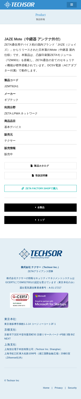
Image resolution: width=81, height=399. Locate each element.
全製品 (41, 207)
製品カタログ (41, 165)
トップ (41, 220)
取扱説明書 (41, 175)
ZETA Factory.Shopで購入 (41, 188)
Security (72, 387)
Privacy (59, 387)
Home (46, 387)
